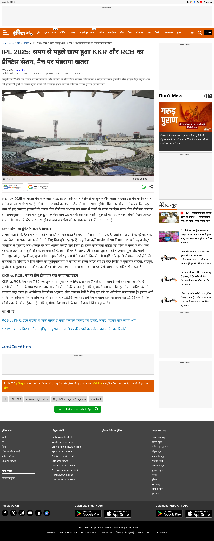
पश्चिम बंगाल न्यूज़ (160, 446)
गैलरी (157, 32)
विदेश (101, 32)
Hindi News (8, 43)
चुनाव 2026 (50, 32)
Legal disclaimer (68, 532)
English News (9, 461)
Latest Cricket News (16, 346)
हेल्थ (179, 32)
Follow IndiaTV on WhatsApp (78, 409)
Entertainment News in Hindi (66, 446)
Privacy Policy (88, 532)
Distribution (161, 532)
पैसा (130, 32)
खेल (122, 32)
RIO (149, 532)
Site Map (51, 532)
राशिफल (139, 32)
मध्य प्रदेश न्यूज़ (158, 456)
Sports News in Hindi (63, 451)
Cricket (97, 383)
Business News (60, 461)
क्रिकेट (26, 43)
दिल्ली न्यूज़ (157, 442)
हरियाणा (155, 479)
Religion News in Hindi (63, 465)
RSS (140, 532)
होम (38, 32)
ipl (4, 399)
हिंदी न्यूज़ (20, 383)
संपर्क (4, 437)
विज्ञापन (5, 446)
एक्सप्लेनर (168, 32)
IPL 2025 (16, 399)
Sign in (208, 2)
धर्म (149, 32)
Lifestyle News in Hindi (63, 479)
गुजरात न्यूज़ (157, 470)
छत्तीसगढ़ (156, 484)
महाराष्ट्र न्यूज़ (157, 461)
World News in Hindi (62, 442)
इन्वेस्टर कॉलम (8, 456)
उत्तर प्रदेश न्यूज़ (158, 437)
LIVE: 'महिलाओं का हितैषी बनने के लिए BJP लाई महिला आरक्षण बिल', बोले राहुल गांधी (196, 217)
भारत (72, 32)
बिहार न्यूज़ (156, 451)
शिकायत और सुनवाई (11, 451)
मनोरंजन (112, 32)
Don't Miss (170, 95)
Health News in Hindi (63, 475)
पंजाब (154, 475)
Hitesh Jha (19, 70)
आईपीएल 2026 (87, 32)
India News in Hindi (62, 437)
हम (3, 442)
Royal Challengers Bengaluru (69, 399)
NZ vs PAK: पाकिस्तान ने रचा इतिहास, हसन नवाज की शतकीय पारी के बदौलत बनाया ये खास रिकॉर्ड (64, 329)
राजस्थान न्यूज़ (158, 465)
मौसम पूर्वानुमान (8, 478)
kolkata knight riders (37, 399)
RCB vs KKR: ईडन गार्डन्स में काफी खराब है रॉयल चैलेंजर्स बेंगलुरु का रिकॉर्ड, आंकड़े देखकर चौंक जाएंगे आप (69, 320)
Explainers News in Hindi (65, 470)
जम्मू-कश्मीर (157, 489)
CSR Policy (106, 532)
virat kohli (96, 399)
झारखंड (155, 493)
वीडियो (63, 32)
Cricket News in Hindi (63, 456)
